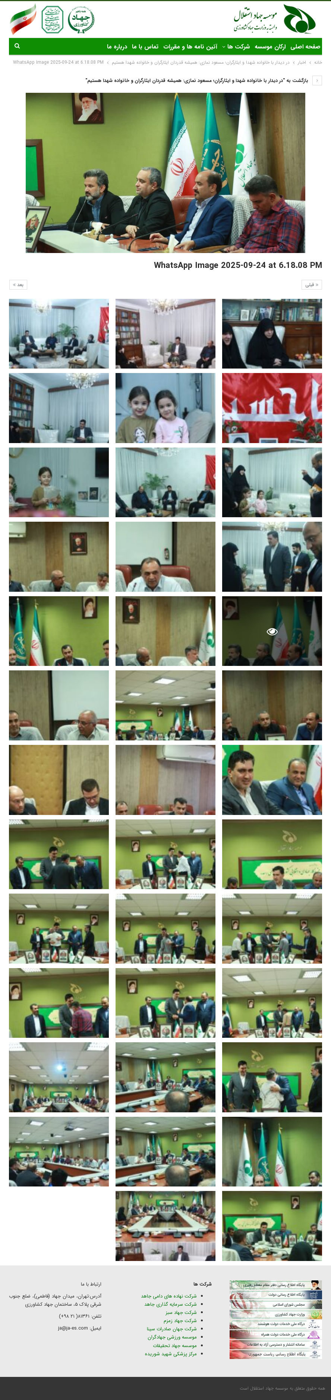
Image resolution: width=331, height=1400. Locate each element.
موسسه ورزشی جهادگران (172, 1337)
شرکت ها (238, 46)
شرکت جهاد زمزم (180, 1321)
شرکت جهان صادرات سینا (172, 1329)
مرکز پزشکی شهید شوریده (170, 1354)
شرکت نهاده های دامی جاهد (169, 1296)
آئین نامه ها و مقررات (190, 46)
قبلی (311, 284)
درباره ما (117, 46)
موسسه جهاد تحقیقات (175, 1346)
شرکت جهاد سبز (181, 1313)
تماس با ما (145, 46)
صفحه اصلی (305, 46)
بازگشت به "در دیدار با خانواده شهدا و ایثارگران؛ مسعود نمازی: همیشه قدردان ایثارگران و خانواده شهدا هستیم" (203, 81)
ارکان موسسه (270, 46)
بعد (18, 284)
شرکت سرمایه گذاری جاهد (170, 1304)
